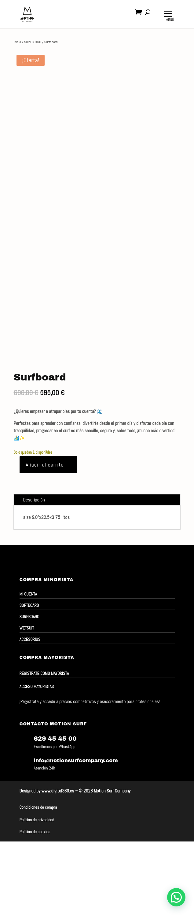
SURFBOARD (32, 42)
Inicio (17, 42)
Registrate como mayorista (44, 673)
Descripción (34, 500)
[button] (176, 897)
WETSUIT (27, 628)
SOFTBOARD (29, 605)
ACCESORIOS (30, 639)
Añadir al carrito (45, 464)
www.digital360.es (58, 791)
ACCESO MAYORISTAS (37, 686)
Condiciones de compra (38, 807)
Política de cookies (35, 831)
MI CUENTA (28, 594)
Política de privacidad (37, 819)
